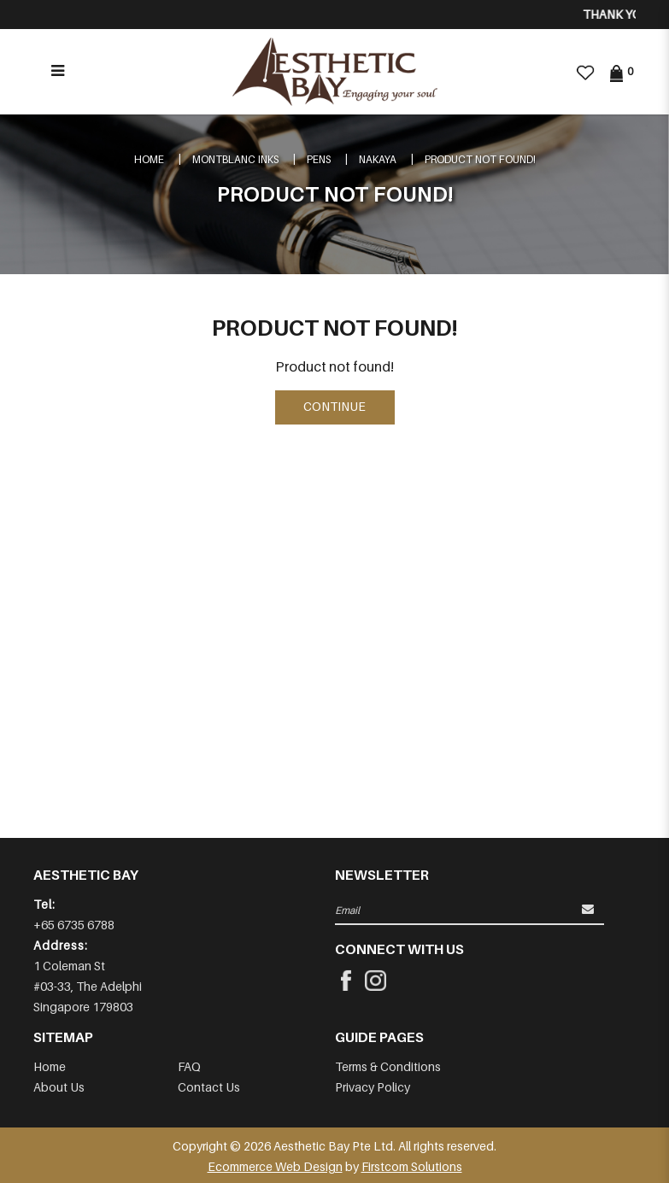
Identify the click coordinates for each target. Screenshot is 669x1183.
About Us (59, 1087)
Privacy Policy (372, 1087)
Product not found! (480, 159)
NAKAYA (377, 159)
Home (149, 159)
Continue (334, 406)
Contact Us (209, 1087)
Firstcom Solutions (411, 1166)
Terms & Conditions (388, 1066)
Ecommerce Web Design (275, 1166)
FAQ (189, 1066)
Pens (319, 159)
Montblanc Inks (235, 159)
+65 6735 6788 (73, 924)
